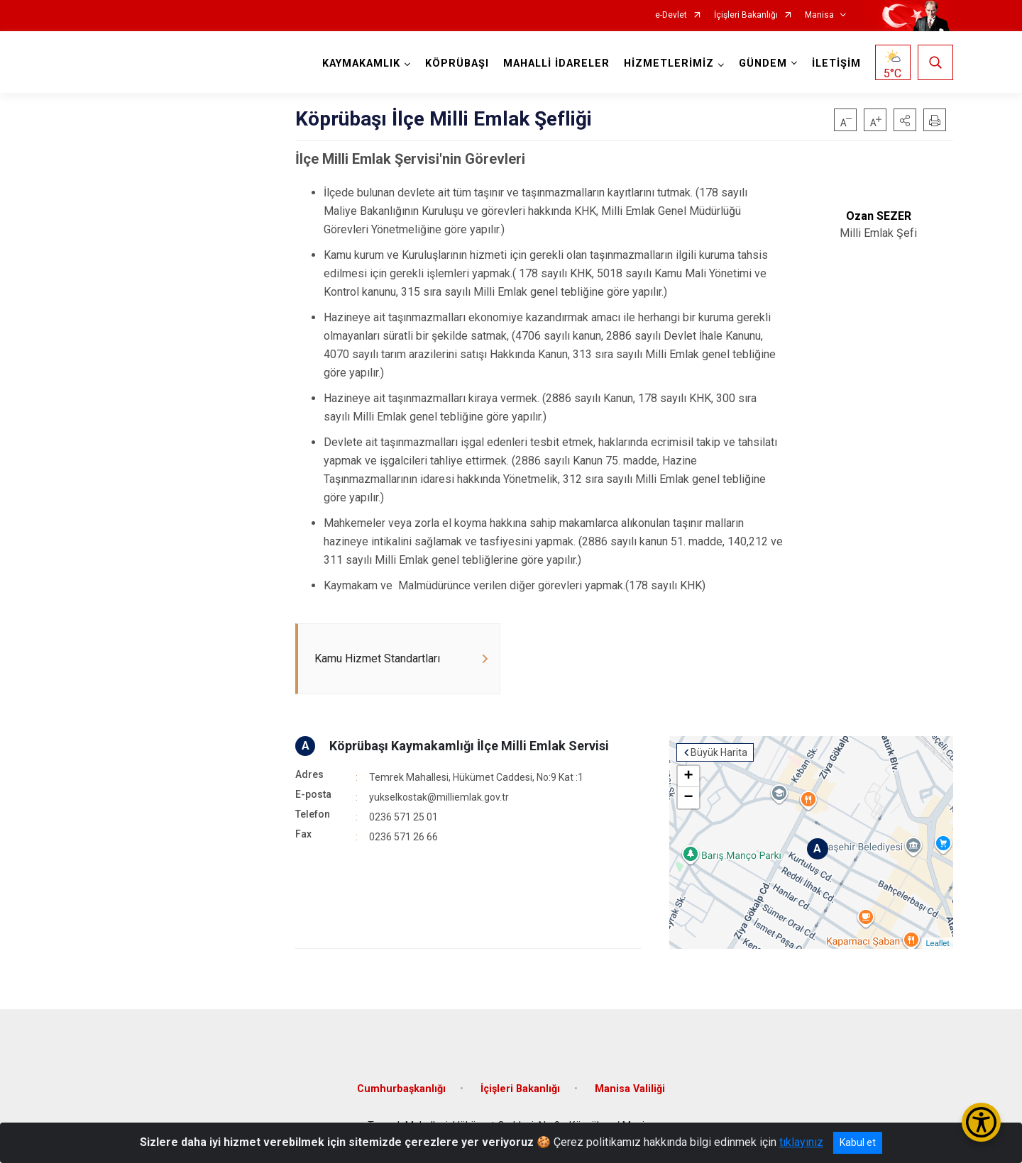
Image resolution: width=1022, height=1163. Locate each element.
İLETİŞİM (836, 63)
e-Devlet (671, 15)
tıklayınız (801, 1142)
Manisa (819, 15)
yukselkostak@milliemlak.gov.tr (439, 797)
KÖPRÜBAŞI (457, 63)
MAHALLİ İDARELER (556, 63)
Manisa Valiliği (630, 1089)
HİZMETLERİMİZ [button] (669, 63)
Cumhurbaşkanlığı (401, 1089)
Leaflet (937, 943)
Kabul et (858, 1142)
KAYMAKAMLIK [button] (361, 63)
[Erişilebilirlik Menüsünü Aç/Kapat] (981, 1122)
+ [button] (688, 776)
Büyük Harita (719, 752)
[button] (905, 119)
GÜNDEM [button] (763, 63)
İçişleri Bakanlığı (746, 15)
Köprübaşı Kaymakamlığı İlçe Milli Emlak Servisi (469, 745)
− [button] (688, 797)
